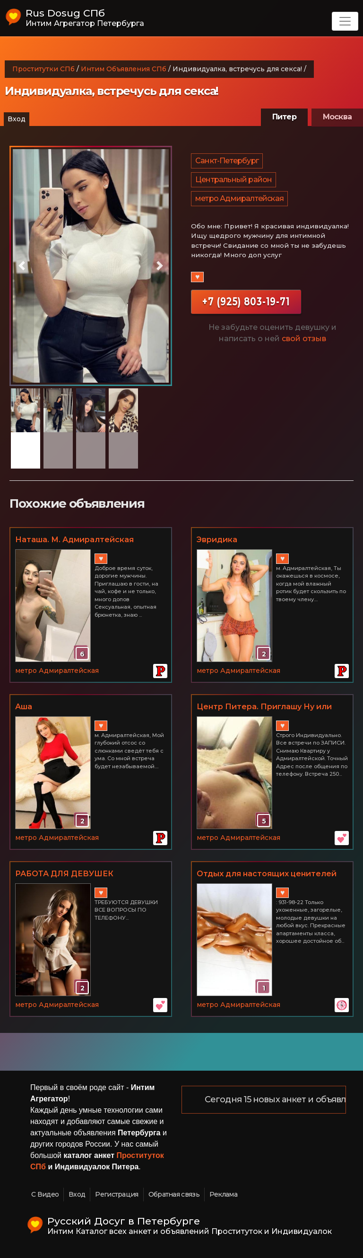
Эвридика (217, 539)
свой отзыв (304, 338)
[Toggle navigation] (345, 21)
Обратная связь (173, 1194)
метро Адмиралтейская (239, 198)
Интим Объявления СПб (123, 69)
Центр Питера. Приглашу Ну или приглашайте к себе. (264, 707)
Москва (337, 116)
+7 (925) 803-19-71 (246, 302)
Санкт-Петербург (227, 160)
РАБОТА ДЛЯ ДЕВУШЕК (64, 873)
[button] (21, 266)
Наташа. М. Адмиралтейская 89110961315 (74, 540)
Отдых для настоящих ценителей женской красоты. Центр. (267, 874)
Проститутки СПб (43, 69)
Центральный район (233, 179)
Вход (17, 119)
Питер (284, 116)
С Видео (45, 1194)
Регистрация (116, 1194)
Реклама (223, 1194)
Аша (23, 706)
